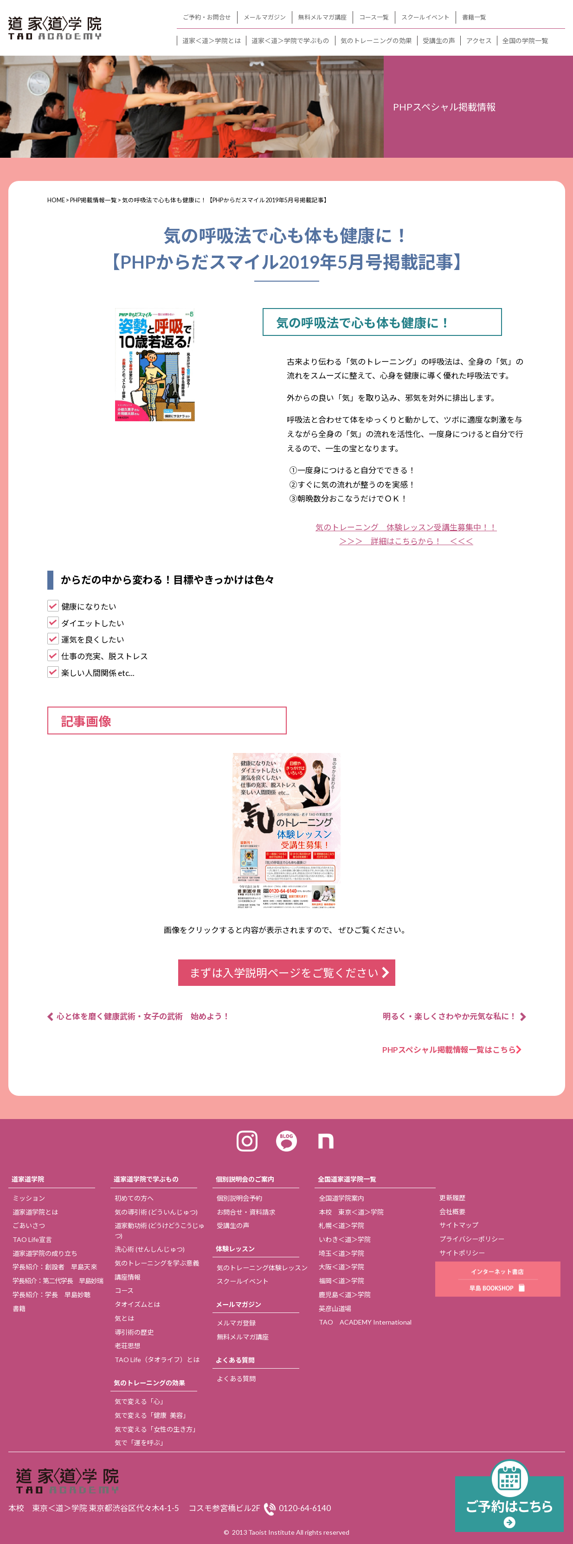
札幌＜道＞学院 (341, 1225)
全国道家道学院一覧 (347, 1179)
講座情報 (128, 1277)
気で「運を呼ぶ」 (141, 1443)
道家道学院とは (35, 1212)
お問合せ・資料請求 (246, 1212)
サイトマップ (458, 1225)
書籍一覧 (474, 17)
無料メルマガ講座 (322, 17)
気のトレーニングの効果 (376, 41)
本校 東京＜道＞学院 (351, 1212)
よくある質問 (235, 1360)
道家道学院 (28, 1179)
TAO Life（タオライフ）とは (157, 1360)
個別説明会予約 (239, 1198)
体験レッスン (235, 1249)
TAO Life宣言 (32, 1239)
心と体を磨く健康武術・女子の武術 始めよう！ (143, 1016)
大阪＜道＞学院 (341, 1267)
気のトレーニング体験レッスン (262, 1268)
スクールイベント (425, 17)
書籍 (19, 1308)
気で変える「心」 (141, 1401)
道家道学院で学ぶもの (146, 1179)
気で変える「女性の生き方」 (157, 1429)
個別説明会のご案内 (245, 1179)
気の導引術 (156, 1212)
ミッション (29, 1198)
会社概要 (452, 1212)
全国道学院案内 (341, 1198)
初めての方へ (134, 1198)
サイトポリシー (462, 1253)
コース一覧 (374, 17)
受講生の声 (439, 41)
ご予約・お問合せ (207, 17)
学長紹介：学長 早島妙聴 (51, 1295)
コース (124, 1290)
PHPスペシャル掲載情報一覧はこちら (453, 1050)
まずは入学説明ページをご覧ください (284, 972)
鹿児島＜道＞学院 (345, 1295)
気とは (124, 1318)
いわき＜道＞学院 (345, 1239)
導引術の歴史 (134, 1332)
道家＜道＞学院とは (211, 41)
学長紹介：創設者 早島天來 (55, 1267)
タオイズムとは (137, 1304)
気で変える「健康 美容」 (152, 1415)
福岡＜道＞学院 (341, 1281)
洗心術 (150, 1249)
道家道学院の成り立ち (45, 1253)
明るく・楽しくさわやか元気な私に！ (450, 1016)
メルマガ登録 (236, 1323)
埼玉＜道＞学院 (341, 1253)
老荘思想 (128, 1346)
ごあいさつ (29, 1225)
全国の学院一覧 (525, 41)
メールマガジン (265, 17)
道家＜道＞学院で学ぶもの (290, 41)
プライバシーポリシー (471, 1239)
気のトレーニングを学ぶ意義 (157, 1263)
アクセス (479, 41)
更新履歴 (452, 1198)
